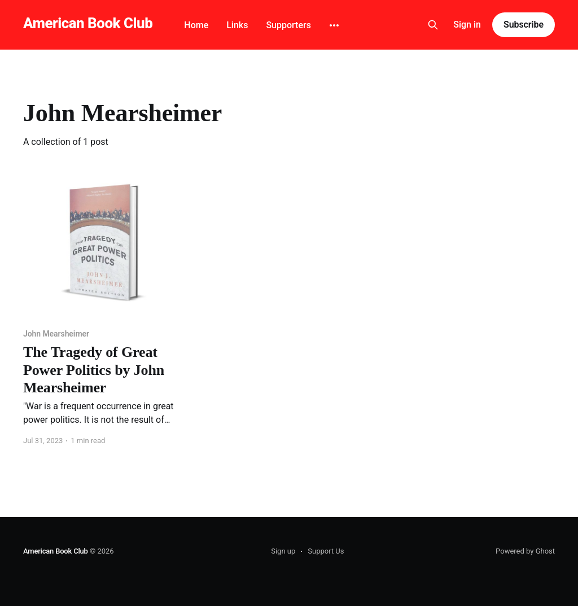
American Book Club (87, 23)
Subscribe (523, 24)
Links (237, 25)
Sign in (467, 24)
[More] (334, 25)
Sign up (283, 551)
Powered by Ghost (525, 551)
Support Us (326, 551)
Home (196, 25)
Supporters (288, 25)
